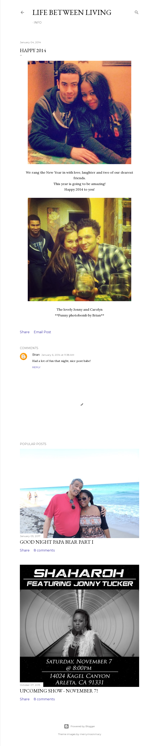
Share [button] (25, 332)
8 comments (44, 550)
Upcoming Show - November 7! (59, 691)
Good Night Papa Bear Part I (56, 542)
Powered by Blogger (79, 726)
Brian (36, 355)
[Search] (136, 11)
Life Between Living (72, 12)
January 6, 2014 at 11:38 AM (57, 354)
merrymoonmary (90, 734)
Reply (36, 367)
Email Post (42, 332)
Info (38, 22)
